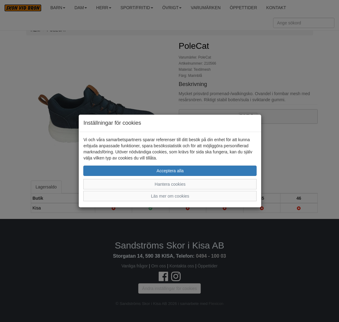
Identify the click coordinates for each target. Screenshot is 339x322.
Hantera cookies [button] (170, 184)
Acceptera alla (170, 170)
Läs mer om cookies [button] (170, 196)
